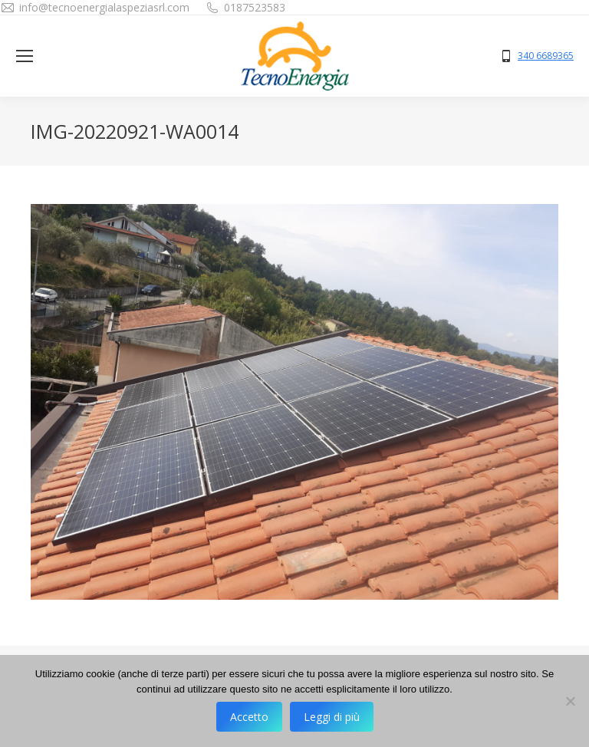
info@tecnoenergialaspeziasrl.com (104, 7)
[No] (569, 701)
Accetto (249, 716)
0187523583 (254, 7)
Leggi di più (332, 716)
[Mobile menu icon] (24, 56)
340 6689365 (546, 56)
